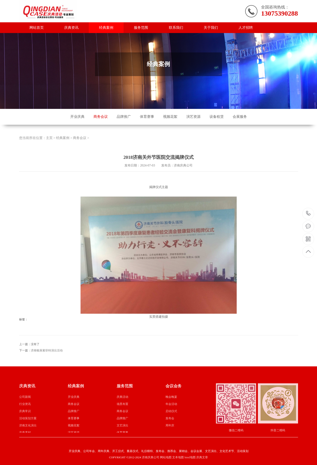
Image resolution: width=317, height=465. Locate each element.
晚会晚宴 (171, 403)
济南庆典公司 (150, 457)
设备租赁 (216, 116)
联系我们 (176, 27)
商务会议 (100, 116)
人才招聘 (245, 27)
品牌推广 (124, 116)
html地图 (190, 457)
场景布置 (122, 411)
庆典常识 (25, 418)
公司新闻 (25, 403)
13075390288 (308, 213)
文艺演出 (122, 432)
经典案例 (106, 27)
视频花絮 (170, 116)
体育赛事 (147, 116)
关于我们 (211, 27)
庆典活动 (122, 403)
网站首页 (36, 27)
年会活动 (171, 411)
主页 (49, 145)
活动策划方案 (28, 425)
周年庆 (170, 432)
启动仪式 (171, 418)
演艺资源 (193, 116)
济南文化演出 (28, 432)
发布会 (170, 425)
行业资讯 (25, 411)
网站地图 (166, 457)
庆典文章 (202, 457)
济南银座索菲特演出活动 (47, 357)
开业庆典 (77, 116)
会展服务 (240, 116)
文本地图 (178, 457)
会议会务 (174, 392)
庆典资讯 (71, 27)
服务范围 (141, 27)
